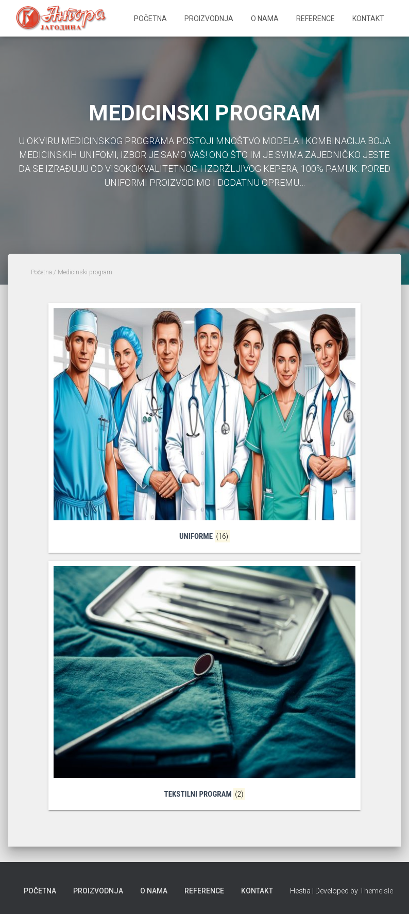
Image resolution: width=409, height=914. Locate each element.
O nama (265, 18)
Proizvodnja (208, 18)
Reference (315, 18)
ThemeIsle (376, 891)
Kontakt (368, 18)
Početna (150, 18)
